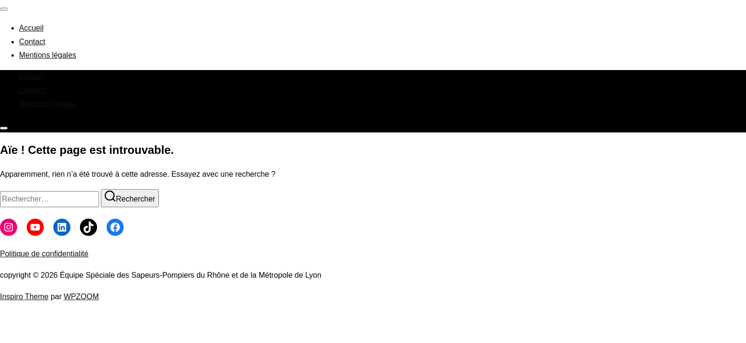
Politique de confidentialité (44, 254)
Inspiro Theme (24, 297)
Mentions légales (47, 55)
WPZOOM (81, 297)
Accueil (31, 28)
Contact (32, 42)
